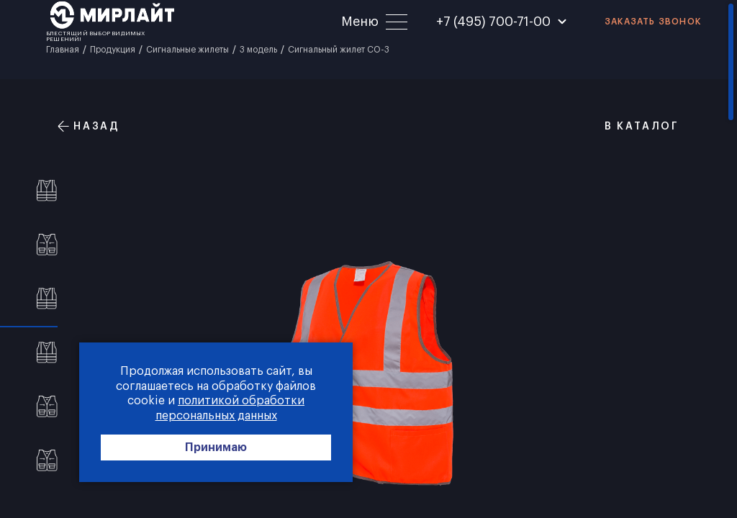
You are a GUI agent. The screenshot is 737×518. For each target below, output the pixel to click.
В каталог (634, 126)
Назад (89, 126)
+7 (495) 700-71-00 (493, 21)
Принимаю (216, 447)
